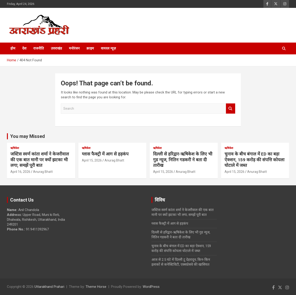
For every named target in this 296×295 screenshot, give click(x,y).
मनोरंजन (74, 48)
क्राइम (90, 48)
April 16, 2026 (20, 172)
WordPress (151, 287)
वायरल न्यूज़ (108, 48)
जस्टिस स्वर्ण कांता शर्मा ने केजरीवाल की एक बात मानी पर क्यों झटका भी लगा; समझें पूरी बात (39, 159)
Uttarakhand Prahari (49, 287)
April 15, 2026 (92, 160)
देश (24, 48)
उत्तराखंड (56, 48)
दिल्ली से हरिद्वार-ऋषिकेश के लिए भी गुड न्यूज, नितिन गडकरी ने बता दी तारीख (182, 159)
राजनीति (38, 48)
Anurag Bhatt (43, 172)
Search (230, 108)
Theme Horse (96, 287)
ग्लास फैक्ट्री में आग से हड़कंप (105, 154)
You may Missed (27, 136)
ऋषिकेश (14, 148)
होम (12, 48)
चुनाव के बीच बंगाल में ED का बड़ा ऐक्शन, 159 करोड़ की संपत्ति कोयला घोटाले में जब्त (254, 159)
